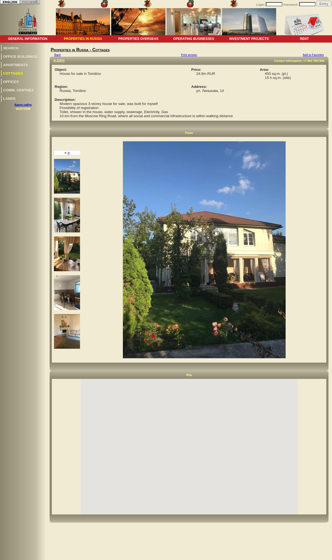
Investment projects (249, 39)
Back (57, 54)
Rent (304, 39)
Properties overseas (138, 39)
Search (10, 48)
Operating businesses (193, 39)
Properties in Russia (83, 39)
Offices (11, 82)
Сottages (13, 73)
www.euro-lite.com (319, 555)
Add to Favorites (313, 54)
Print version (189, 54)
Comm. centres (18, 90)
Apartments (15, 65)
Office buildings (20, 57)
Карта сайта (23, 104)
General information (27, 39)
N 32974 (58, 60)
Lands (9, 99)
